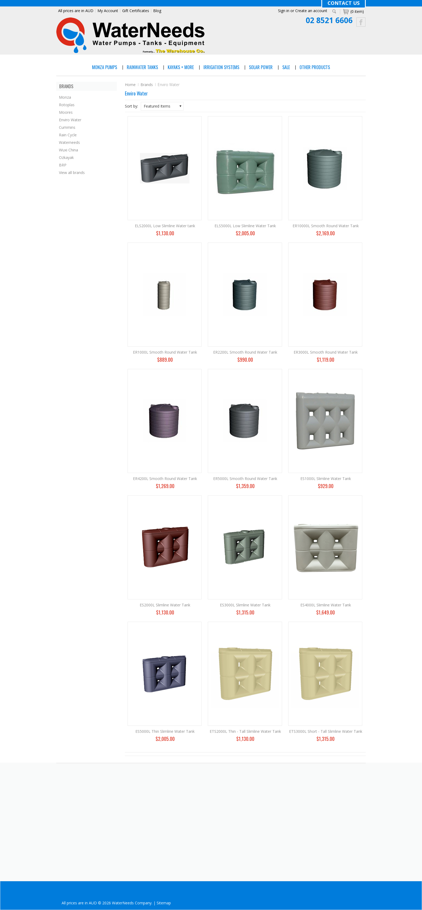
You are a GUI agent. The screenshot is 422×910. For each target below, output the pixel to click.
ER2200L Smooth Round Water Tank (245, 352)
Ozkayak (66, 157)
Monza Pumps (104, 67)
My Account (107, 10)
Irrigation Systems (221, 67)
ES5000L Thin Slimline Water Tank (165, 731)
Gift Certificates (135, 10)
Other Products (315, 67)
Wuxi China (68, 149)
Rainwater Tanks (142, 67)
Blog (157, 10)
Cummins (67, 127)
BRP (62, 165)
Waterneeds (69, 142)
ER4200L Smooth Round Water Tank (165, 478)
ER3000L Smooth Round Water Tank (326, 352)
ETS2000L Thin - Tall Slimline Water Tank (245, 731)
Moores (66, 112)
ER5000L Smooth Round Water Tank (245, 478)
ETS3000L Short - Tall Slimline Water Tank (325, 731)
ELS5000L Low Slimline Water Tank (245, 225)
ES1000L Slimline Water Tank (325, 478)
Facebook (361, 22)
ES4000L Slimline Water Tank (325, 604)
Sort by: (131, 106)
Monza (65, 97)
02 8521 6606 (329, 20)
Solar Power (261, 67)
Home (130, 84)
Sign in (283, 10)
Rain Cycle (68, 134)
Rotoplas (67, 104)
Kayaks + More (181, 67)
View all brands (72, 172)
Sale (286, 67)
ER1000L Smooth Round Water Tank (165, 352)
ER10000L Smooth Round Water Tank (326, 225)
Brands (146, 84)
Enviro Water (70, 119)
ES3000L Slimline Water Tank (245, 604)
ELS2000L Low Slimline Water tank (165, 225)
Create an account (311, 10)
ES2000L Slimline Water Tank (165, 604)
